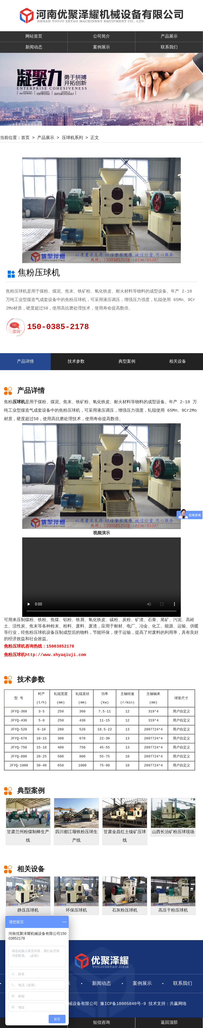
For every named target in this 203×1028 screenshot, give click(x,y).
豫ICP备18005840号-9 (123, 1004)
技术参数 (76, 361)
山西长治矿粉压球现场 (173, 832)
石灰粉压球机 (124, 910)
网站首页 (33, 36)
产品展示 (169, 36)
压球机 (18, 402)
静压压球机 (28, 910)
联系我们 (169, 47)
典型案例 (126, 361)
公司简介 (101, 36)
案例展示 (101, 47)
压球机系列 (72, 138)
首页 (25, 138)
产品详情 (25, 361)
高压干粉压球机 (173, 910)
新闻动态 (33, 47)
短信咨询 (101, 1022)
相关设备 (177, 361)
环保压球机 (76, 910)
